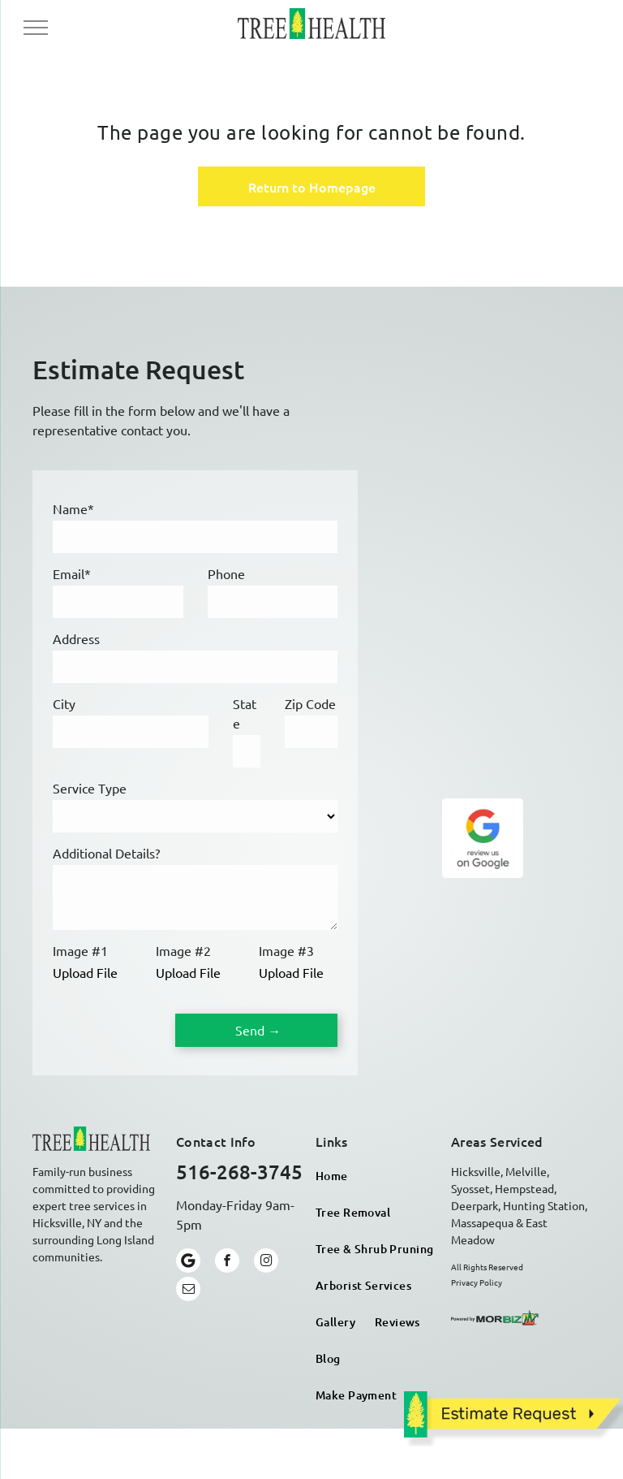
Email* (72, 573)
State (244, 713)
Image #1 (80, 950)
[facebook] (227, 1262)
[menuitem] (332, 1175)
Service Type (90, 788)
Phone (226, 573)
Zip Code (310, 703)
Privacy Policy (476, 1282)
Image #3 (286, 950)
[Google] (188, 1262)
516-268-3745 (239, 1171)
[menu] (36, 27)
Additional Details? (106, 853)
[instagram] (266, 1262)
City (64, 703)
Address (76, 638)
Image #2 (183, 950)
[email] (188, 1291)
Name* (73, 508)
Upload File (85, 972)
